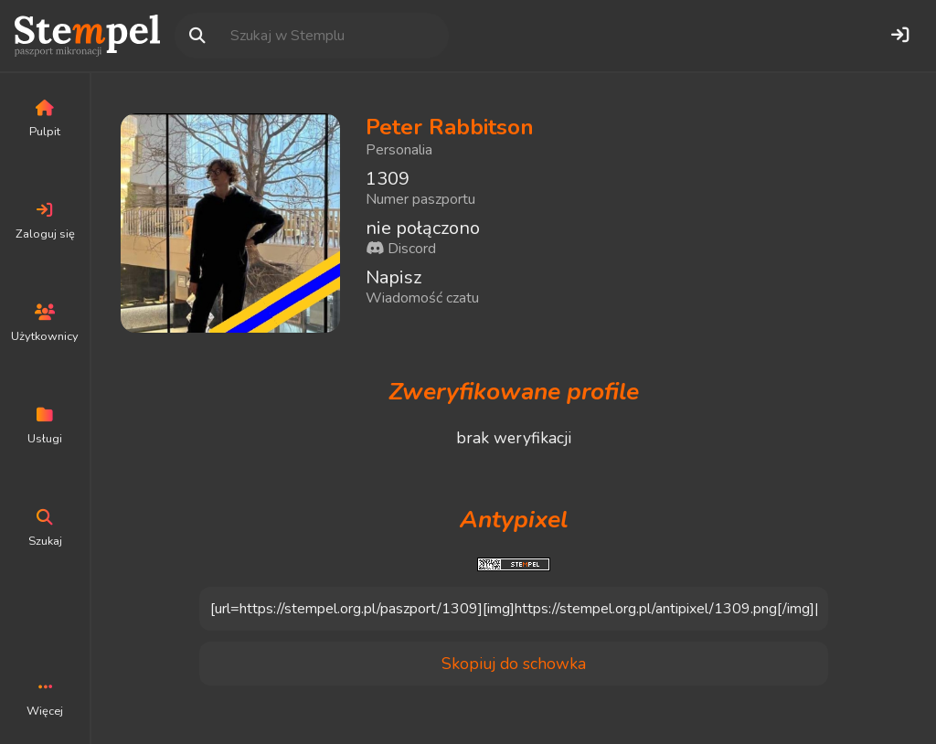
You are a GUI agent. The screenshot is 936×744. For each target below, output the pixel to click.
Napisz (393, 277)
